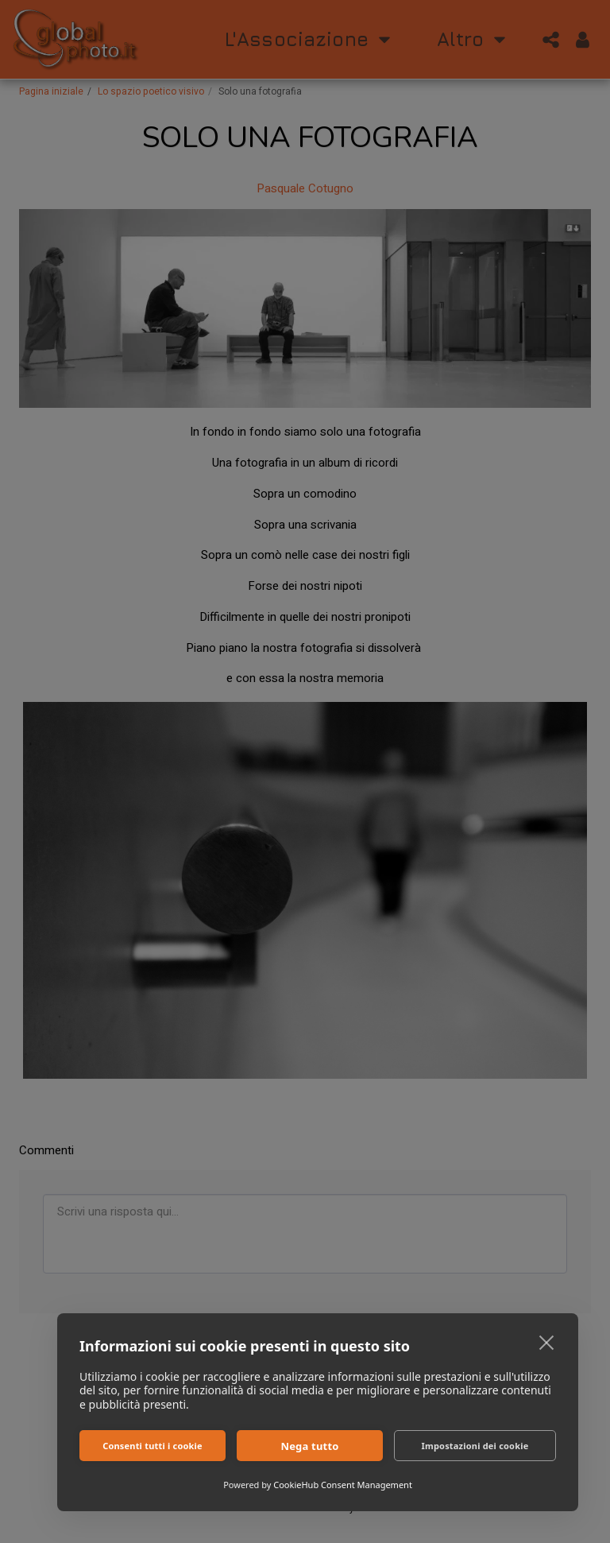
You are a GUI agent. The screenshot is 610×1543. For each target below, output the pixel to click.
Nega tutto (309, 1446)
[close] (547, 1342)
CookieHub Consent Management (342, 1485)
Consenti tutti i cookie (152, 1446)
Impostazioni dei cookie (475, 1446)
